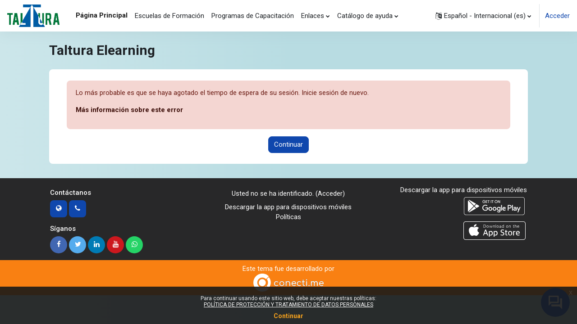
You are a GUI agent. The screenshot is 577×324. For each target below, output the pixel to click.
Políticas (288, 218)
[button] (483, 16)
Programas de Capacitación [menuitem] (252, 16)
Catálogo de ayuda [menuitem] (365, 16)
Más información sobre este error (129, 110)
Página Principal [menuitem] (102, 15)
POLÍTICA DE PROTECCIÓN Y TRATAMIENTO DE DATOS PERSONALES (288, 305)
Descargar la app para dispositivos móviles (288, 207)
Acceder (557, 16)
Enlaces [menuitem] (312, 16)
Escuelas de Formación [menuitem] (169, 16)
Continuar (288, 145)
